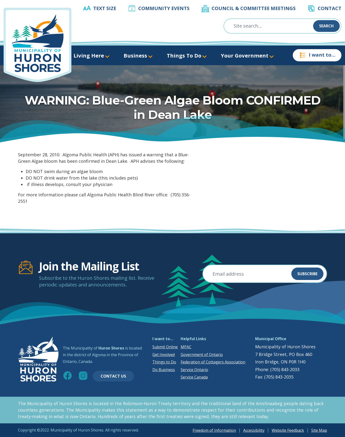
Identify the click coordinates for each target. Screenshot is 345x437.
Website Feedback (288, 430)
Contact (329, 8)
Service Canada (194, 377)
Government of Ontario (202, 354)
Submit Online (165, 347)
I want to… (317, 55)
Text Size (104, 8)
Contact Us (113, 376)
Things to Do (164, 362)
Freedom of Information (214, 430)
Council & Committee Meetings (254, 8)
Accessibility (253, 430)
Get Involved (163, 354)
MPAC (186, 347)
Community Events (164, 8)
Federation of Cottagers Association (213, 362)
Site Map (319, 430)
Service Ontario (194, 369)
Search (326, 26)
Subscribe (307, 273)
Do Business (163, 369)
